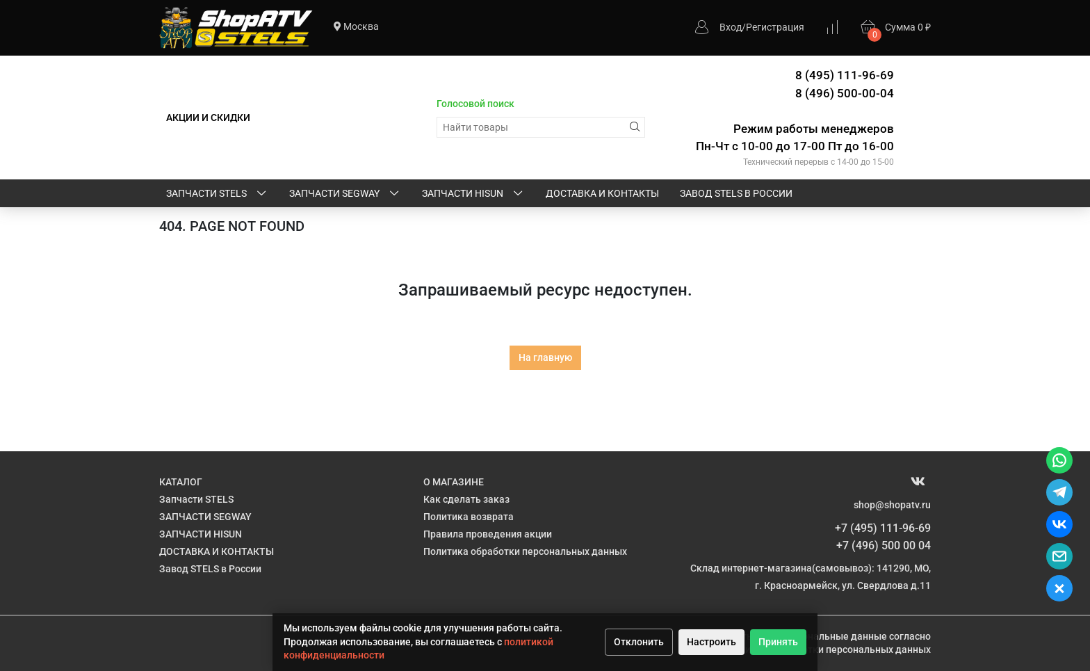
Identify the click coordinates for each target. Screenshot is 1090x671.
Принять (778, 641)
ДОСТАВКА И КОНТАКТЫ (602, 193)
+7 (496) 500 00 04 (883, 545)
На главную (545, 357)
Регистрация (775, 27)
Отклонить (639, 641)
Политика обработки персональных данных (525, 551)
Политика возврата (468, 516)
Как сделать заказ (466, 499)
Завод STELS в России (736, 193)
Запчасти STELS (217, 194)
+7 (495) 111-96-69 (883, 528)
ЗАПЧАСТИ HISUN (473, 194)
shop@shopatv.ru (892, 504)
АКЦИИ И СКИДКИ (208, 117)
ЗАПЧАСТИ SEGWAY (345, 194)
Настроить (711, 641)
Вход (730, 27)
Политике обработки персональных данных (829, 649)
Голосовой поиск (475, 103)
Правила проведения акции (487, 534)
